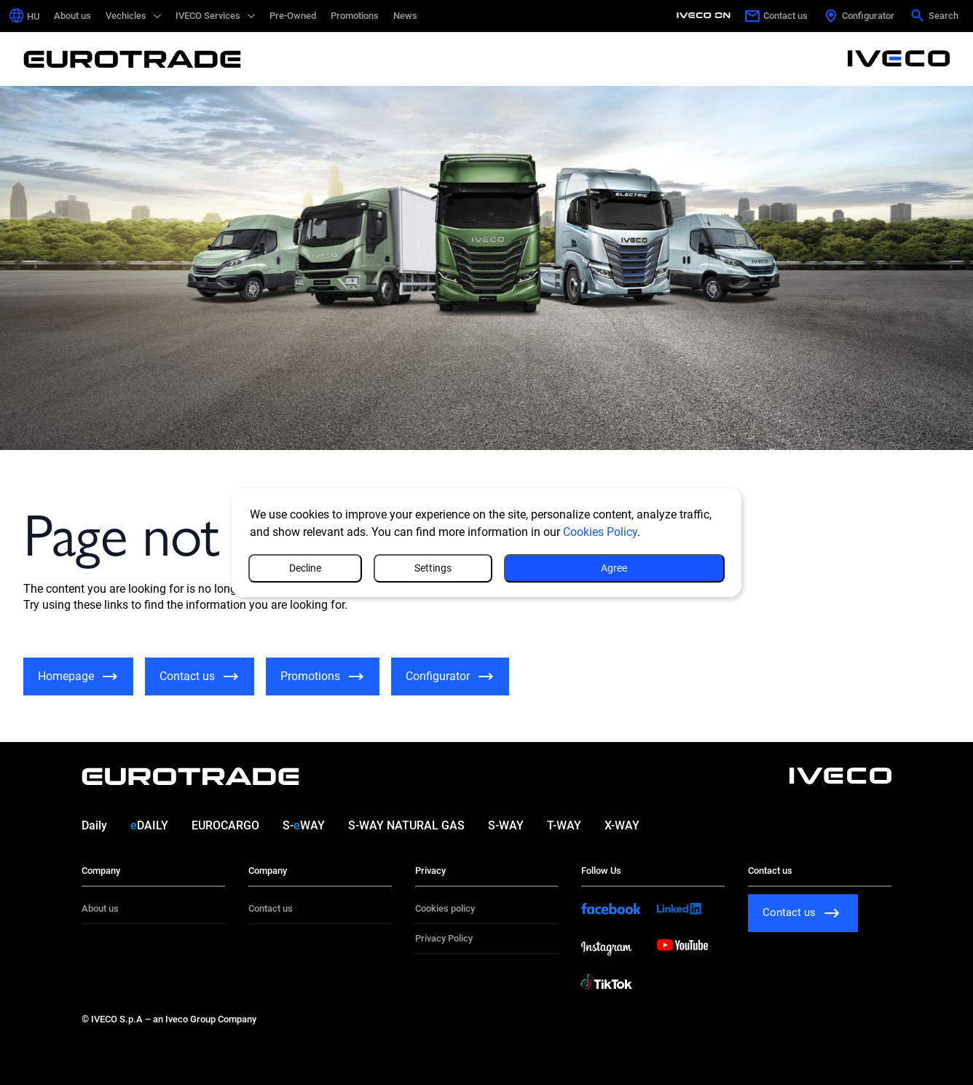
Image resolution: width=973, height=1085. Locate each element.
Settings (536, 568)
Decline (666, 568)
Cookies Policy (600, 531)
